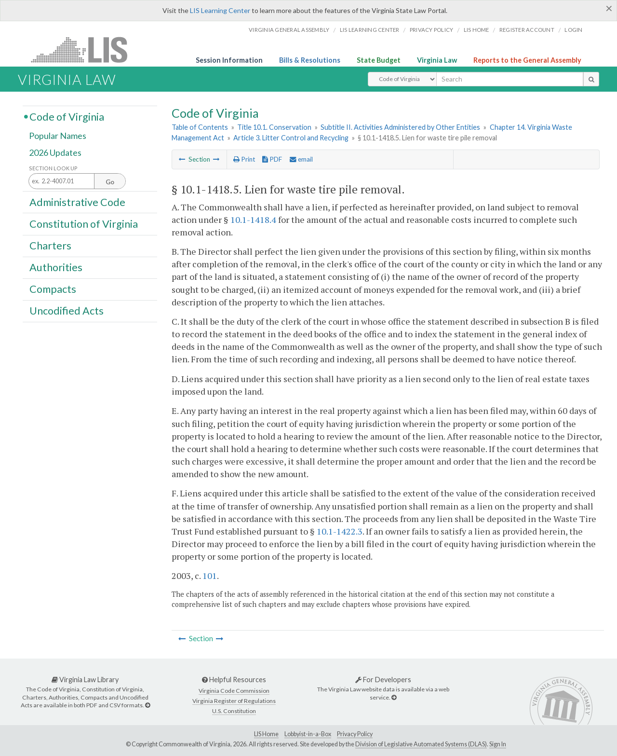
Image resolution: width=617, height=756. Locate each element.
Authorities (55, 267)
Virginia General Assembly (289, 30)
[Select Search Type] (402, 79)
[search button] (591, 79)
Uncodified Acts (66, 310)
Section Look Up (53, 168)
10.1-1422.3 (339, 531)
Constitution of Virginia (83, 223)
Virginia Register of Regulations (234, 700)
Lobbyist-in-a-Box (307, 734)
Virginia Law (437, 60)
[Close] (609, 8)
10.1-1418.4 (253, 219)
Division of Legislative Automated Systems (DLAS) (421, 744)
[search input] (509, 79)
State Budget (379, 60)
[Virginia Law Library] (147, 705)
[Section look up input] (77, 182)
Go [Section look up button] (110, 182)
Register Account (526, 30)
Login (573, 30)
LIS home (476, 30)
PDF (272, 159)
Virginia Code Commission (234, 690)
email (301, 159)
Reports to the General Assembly (527, 60)
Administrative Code (77, 201)
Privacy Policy (432, 30)
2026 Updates (55, 153)
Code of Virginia (66, 116)
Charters (50, 245)
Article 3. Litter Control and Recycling (291, 138)
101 (209, 575)
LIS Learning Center (220, 10)
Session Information (229, 60)
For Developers (383, 679)
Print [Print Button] (244, 159)
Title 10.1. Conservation (274, 127)
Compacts (52, 289)
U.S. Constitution (234, 711)
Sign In (497, 744)
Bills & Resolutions (309, 60)
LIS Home (266, 734)
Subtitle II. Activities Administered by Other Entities (400, 127)
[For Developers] (393, 697)
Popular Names (57, 136)
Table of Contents (200, 127)
